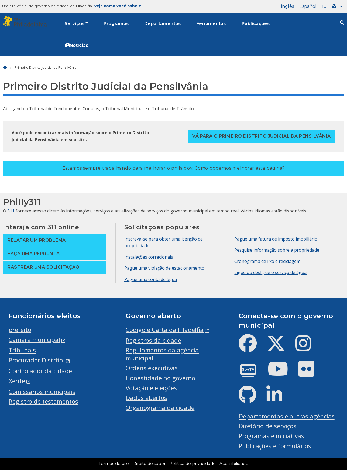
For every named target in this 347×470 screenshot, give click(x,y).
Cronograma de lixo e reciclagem (267, 261)
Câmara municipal (34, 339)
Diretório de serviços (267, 426)
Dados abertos (146, 397)
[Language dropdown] (338, 6)
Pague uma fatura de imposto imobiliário (275, 239)
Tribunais (22, 350)
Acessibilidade (233, 463)
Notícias (76, 45)
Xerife (17, 381)
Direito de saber (149, 463)
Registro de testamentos (43, 401)
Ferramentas (211, 23)
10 (324, 6)
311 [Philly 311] (11, 211)
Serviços (74, 23)
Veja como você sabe (117, 6)
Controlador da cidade (40, 371)
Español (308, 6)
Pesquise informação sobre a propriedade (276, 250)
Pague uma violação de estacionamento (164, 268)
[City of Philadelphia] (26, 22)
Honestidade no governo (160, 378)
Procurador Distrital (37, 360)
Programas (116, 23)
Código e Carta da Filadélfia (165, 329)
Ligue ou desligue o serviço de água (270, 272)
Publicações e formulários (275, 446)
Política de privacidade (192, 463)
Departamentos (162, 23)
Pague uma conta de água (150, 279)
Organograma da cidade (160, 407)
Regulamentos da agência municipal (162, 354)
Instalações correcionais (148, 257)
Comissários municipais (42, 391)
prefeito (20, 329)
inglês (287, 6)
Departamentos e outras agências (287, 416)
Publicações (256, 23)
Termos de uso (114, 463)
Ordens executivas (152, 368)
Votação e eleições (151, 388)
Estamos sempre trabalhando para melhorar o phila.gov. (173, 168)
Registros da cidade (153, 340)
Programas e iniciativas (271, 436)
